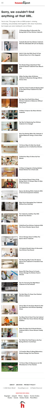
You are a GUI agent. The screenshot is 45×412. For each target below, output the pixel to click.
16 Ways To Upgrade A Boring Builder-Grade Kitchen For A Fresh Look (30, 169)
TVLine (20, 396)
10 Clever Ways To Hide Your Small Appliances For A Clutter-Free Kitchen (30, 146)
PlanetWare (33, 397)
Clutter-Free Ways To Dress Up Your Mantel (29, 157)
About (12, 385)
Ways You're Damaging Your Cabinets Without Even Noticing (30, 203)
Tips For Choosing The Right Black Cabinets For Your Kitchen (29, 283)
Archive (19, 385)
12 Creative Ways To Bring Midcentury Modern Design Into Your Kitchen (30, 352)
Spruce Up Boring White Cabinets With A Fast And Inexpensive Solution (31, 192)
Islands (16, 397)
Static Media (11, 388)
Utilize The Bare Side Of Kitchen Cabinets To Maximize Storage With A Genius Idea (30, 78)
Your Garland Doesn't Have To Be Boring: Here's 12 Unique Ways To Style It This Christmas (31, 181)
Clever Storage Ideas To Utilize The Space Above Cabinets (29, 237)
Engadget (7, 396)
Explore (26, 396)
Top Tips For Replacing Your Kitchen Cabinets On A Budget (30, 123)
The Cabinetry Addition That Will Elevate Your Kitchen (29, 214)
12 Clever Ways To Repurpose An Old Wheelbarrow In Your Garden (30, 364)
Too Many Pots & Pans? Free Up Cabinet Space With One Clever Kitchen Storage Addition (31, 319)
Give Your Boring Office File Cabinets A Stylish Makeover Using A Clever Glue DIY (31, 135)
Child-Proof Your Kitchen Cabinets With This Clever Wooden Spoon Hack (31, 226)
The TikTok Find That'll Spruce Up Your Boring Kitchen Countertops (30, 341)
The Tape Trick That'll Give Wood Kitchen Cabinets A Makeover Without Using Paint (31, 101)
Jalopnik (14, 396)
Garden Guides (34, 396)
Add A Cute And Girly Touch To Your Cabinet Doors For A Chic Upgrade (30, 54)
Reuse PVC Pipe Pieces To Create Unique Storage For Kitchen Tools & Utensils (29, 273)
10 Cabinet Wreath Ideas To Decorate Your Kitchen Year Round (30, 249)
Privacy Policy (29, 385)
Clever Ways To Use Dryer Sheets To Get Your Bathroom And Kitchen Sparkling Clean (31, 307)
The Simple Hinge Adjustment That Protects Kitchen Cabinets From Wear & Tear (31, 66)
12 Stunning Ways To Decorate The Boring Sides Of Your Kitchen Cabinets (30, 31)
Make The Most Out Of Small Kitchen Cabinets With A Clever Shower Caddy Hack (31, 330)
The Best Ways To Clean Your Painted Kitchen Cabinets (30, 295)
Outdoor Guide (24, 397)
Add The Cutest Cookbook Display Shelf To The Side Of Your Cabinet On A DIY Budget (31, 89)
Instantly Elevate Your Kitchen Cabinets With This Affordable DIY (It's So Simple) (31, 42)
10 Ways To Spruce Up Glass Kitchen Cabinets (30, 111)
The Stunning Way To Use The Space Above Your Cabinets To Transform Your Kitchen (31, 261)
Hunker (10, 397)
